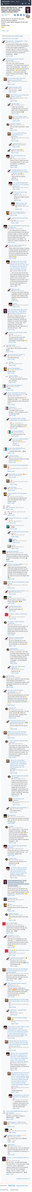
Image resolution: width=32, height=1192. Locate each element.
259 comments (4, 15)
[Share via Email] (24, 15)
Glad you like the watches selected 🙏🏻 (18, 177)
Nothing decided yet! (17, 1090)
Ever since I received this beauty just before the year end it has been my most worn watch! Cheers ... (17, 977)
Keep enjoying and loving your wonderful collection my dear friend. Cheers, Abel (19, 1066)
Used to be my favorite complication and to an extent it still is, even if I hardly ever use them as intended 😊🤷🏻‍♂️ (20, 109)
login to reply (5, 30)
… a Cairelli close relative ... (17, 451)
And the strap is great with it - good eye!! (19, 127)
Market (13, 1)
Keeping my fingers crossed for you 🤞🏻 (21, 197)
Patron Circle (11, 1185)
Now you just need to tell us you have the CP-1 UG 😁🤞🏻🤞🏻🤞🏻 (19, 459)
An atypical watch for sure (18, 434)
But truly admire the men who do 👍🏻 (19, 726)
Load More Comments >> (23, 1178)
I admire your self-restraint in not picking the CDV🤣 (17, 862)
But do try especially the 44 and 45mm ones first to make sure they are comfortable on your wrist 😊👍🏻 (18, 642)
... (8, 388)
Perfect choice (11, 371)
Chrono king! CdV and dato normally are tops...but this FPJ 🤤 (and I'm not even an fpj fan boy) (18, 820)
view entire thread (17, 36)
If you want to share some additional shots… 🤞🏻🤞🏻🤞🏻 (17, 1139)
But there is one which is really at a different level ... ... (15, 1116)
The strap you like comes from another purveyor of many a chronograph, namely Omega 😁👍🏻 (18, 339)
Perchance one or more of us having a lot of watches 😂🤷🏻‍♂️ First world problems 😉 (19, 962)
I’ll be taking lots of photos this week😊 (18, 917)
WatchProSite (6, 1)
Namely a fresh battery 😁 (16, 609)
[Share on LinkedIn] (21, 15)
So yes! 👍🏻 (16, 443)
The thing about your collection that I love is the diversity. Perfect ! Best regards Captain (17, 499)
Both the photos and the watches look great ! (18, 908)
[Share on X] (15, 15)
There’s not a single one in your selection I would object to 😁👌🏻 (18, 425)
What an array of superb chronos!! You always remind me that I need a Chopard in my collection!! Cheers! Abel (19, 163)
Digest (17, 1)
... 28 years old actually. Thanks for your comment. (18, 379)
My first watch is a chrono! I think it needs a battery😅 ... (17, 600)
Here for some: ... (15, 90)
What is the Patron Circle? (22, 1185)
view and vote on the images (10, 38)
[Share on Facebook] (18, 15)
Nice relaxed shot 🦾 (13, 357)
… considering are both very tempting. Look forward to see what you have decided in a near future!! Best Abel (21, 1104)
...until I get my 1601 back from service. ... (17, 349)
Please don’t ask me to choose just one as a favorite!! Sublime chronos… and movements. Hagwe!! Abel (18, 852)
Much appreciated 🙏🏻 (16, 810)
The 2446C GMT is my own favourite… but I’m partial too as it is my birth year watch (18, 412)
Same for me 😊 (16, 671)
